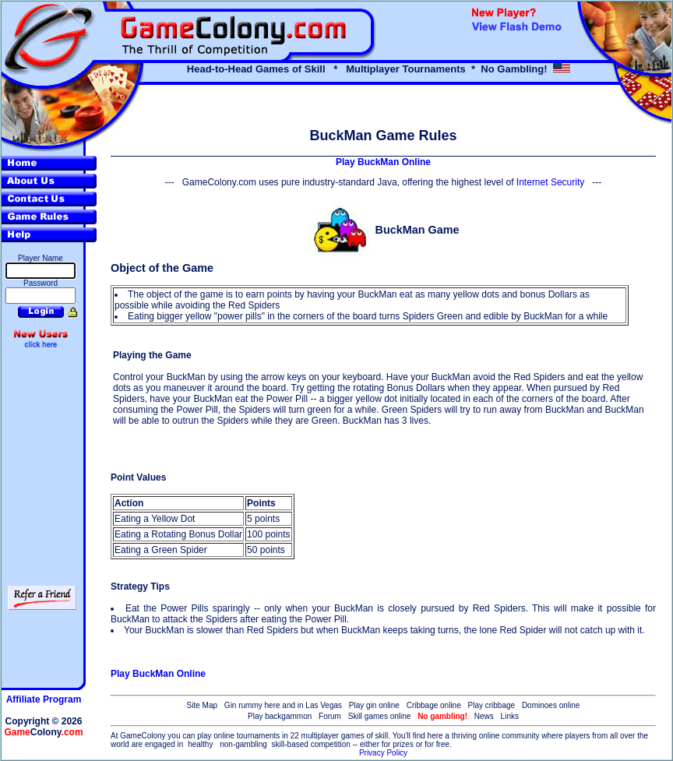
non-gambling (243, 744)
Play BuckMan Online (383, 162)
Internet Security (550, 182)
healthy (200, 744)
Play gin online (374, 705)
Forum (330, 716)
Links (510, 716)
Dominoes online (551, 705)
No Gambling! (514, 69)
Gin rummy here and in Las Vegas (283, 705)
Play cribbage (492, 705)
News (484, 716)
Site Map (202, 705)
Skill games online (379, 716)
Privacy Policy (383, 753)
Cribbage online (434, 705)
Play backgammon (280, 716)
